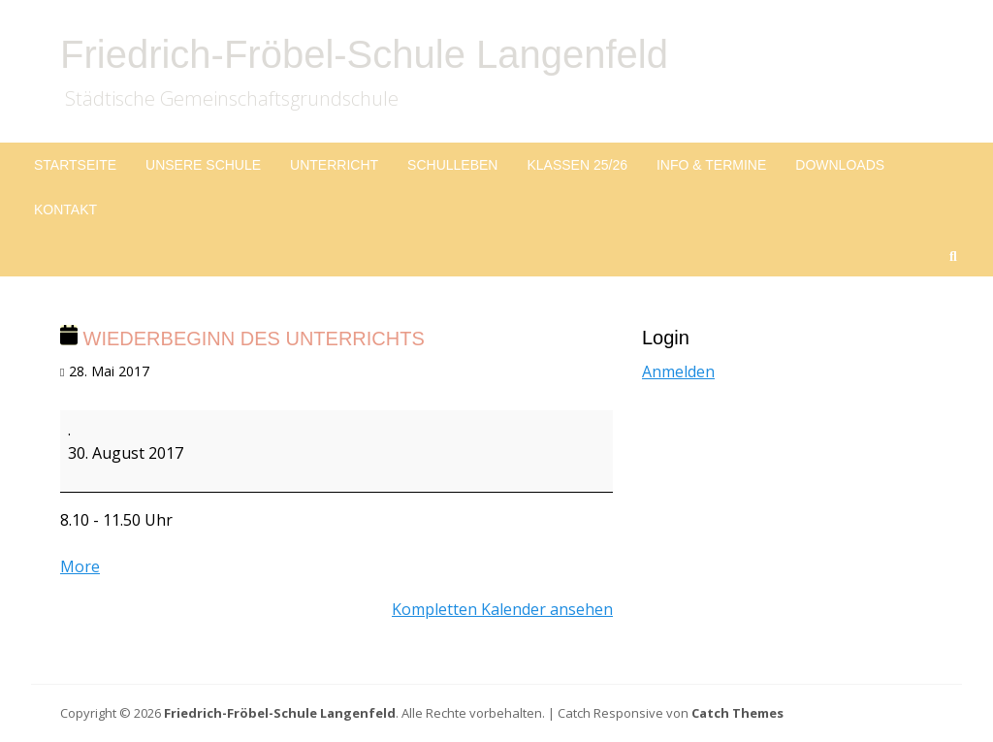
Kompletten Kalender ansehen (502, 609)
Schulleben (452, 165)
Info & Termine (711, 165)
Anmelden (678, 371)
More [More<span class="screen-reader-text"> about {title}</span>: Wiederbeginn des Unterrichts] (80, 566)
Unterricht (334, 165)
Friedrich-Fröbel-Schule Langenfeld (364, 54)
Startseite (75, 165)
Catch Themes (737, 713)
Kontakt (65, 209)
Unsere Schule (203, 165)
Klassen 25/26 (577, 165)
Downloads (839, 165)
